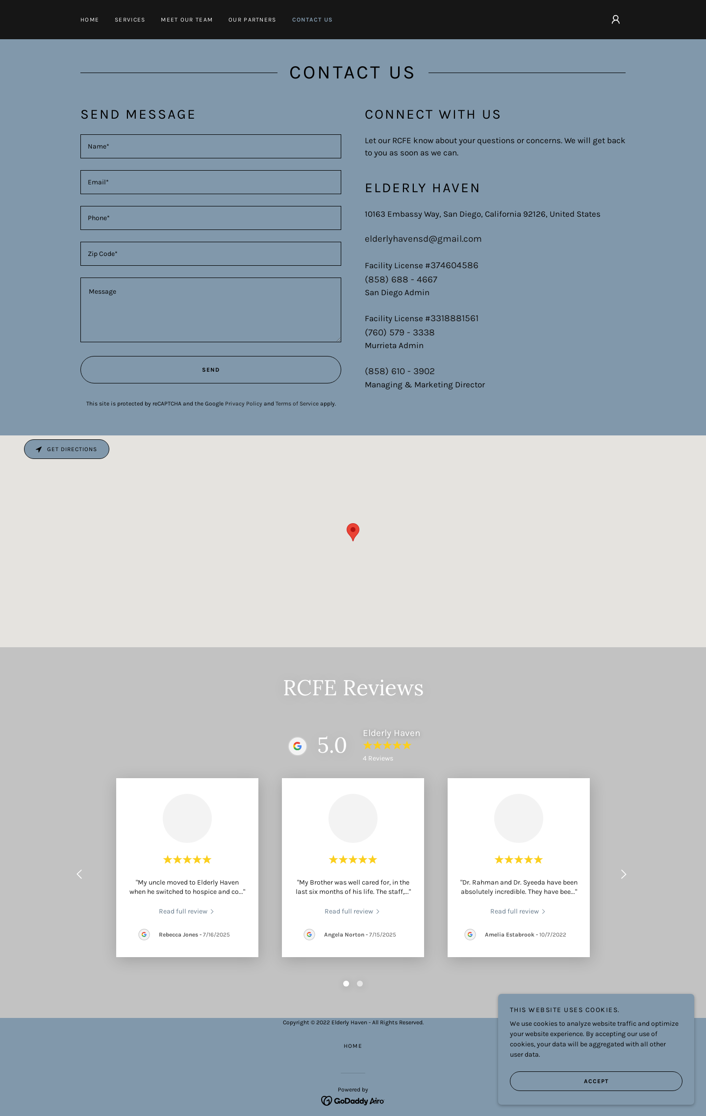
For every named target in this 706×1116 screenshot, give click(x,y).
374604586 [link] (454, 265)
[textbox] (210, 146)
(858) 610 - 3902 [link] (400, 371)
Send (150, 369)
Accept (559, 1081)
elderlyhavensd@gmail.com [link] (423, 238)
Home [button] (353, 1045)
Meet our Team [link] (187, 19)
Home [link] (89, 19)
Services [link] (130, 19)
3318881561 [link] (454, 318)
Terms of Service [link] (297, 403)
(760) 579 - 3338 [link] (400, 332)
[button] (616, 19)
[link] (187, 911)
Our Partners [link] (252, 19)
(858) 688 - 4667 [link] (401, 279)
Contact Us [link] (312, 19)
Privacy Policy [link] (243, 403)
